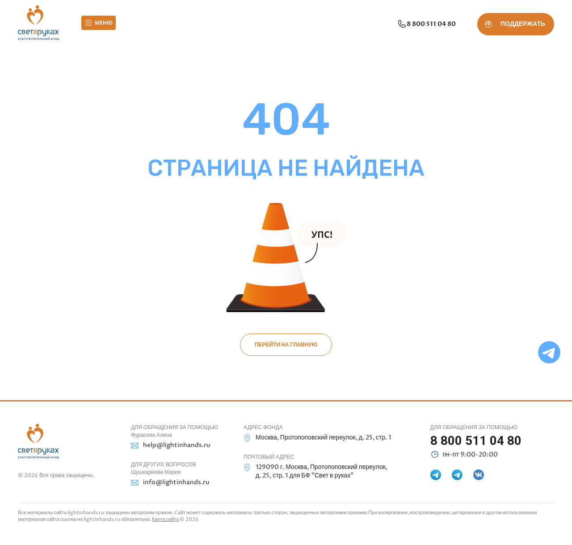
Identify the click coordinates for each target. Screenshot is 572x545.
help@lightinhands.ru (170, 445)
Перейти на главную (286, 344)
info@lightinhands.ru (170, 482)
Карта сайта (165, 519)
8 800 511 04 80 (426, 24)
